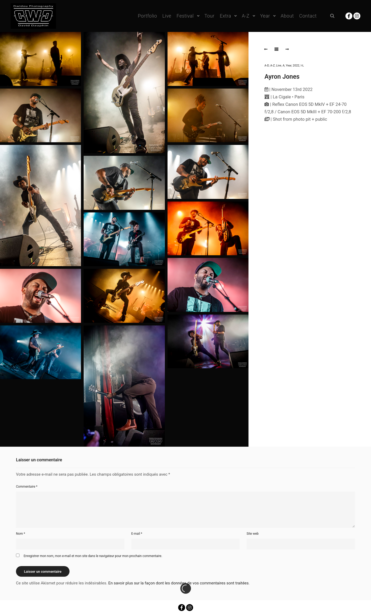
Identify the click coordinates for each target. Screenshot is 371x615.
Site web (253, 533)
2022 (296, 65)
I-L (302, 65)
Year (288, 65)
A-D (266, 65)
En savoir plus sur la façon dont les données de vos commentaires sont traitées (178, 583)
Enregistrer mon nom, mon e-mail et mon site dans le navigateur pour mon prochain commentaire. (93, 556)
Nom (20, 533)
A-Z (272, 65)
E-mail (136, 533)
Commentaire (27, 486)
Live (279, 65)
